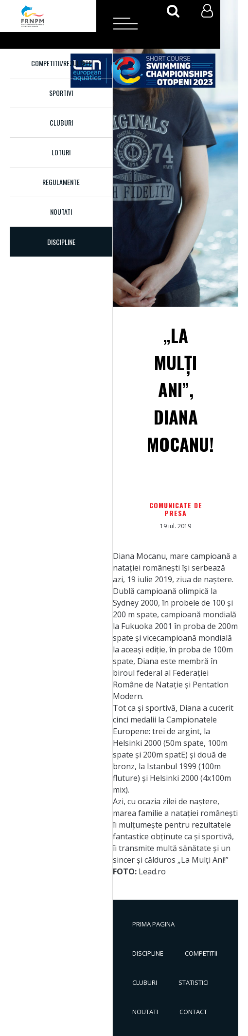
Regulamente (61, 182)
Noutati (61, 211)
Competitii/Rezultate (61, 63)
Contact (193, 1011)
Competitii (201, 953)
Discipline (147, 953)
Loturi (61, 152)
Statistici (193, 982)
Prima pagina (153, 924)
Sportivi (61, 93)
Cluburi (61, 122)
